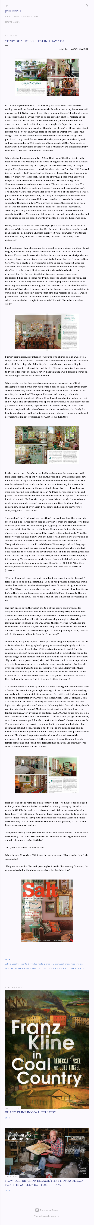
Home (9, 22)
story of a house (39, 968)
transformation (62, 968)
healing (41, 964)
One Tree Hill (11, 968)
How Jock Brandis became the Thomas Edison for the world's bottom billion (44, 1183)
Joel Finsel (13, 11)
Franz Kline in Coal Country (30, 1112)
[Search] (87, 5)
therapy (50, 968)
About (18, 22)
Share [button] (7, 959)
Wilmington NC (77, 968)
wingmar (55, 1216)
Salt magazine (24, 968)
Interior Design (52, 964)
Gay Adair (32, 964)
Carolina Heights (19, 964)
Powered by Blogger (47, 1210)
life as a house (76, 964)
